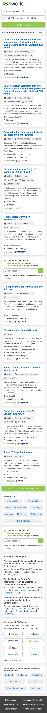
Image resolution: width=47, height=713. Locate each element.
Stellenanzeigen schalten (33, 704)
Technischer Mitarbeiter (15, 508)
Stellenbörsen (11, 709)
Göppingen (36, 688)
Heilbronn (14, 682)
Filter (41, 33)
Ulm (35, 682)
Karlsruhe (28, 611)
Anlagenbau (12, 501)
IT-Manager (36, 508)
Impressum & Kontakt (32, 700)
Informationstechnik (16, 32)
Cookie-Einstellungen (32, 709)
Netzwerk (9, 514)
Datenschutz (10, 700)
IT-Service (21, 514)
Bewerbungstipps (10, 704)
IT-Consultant (36, 514)
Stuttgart (19, 611)
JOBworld (24, 569)
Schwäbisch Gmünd (15, 688)
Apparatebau (34, 501)
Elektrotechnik (23, 521)
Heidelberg (8, 614)
